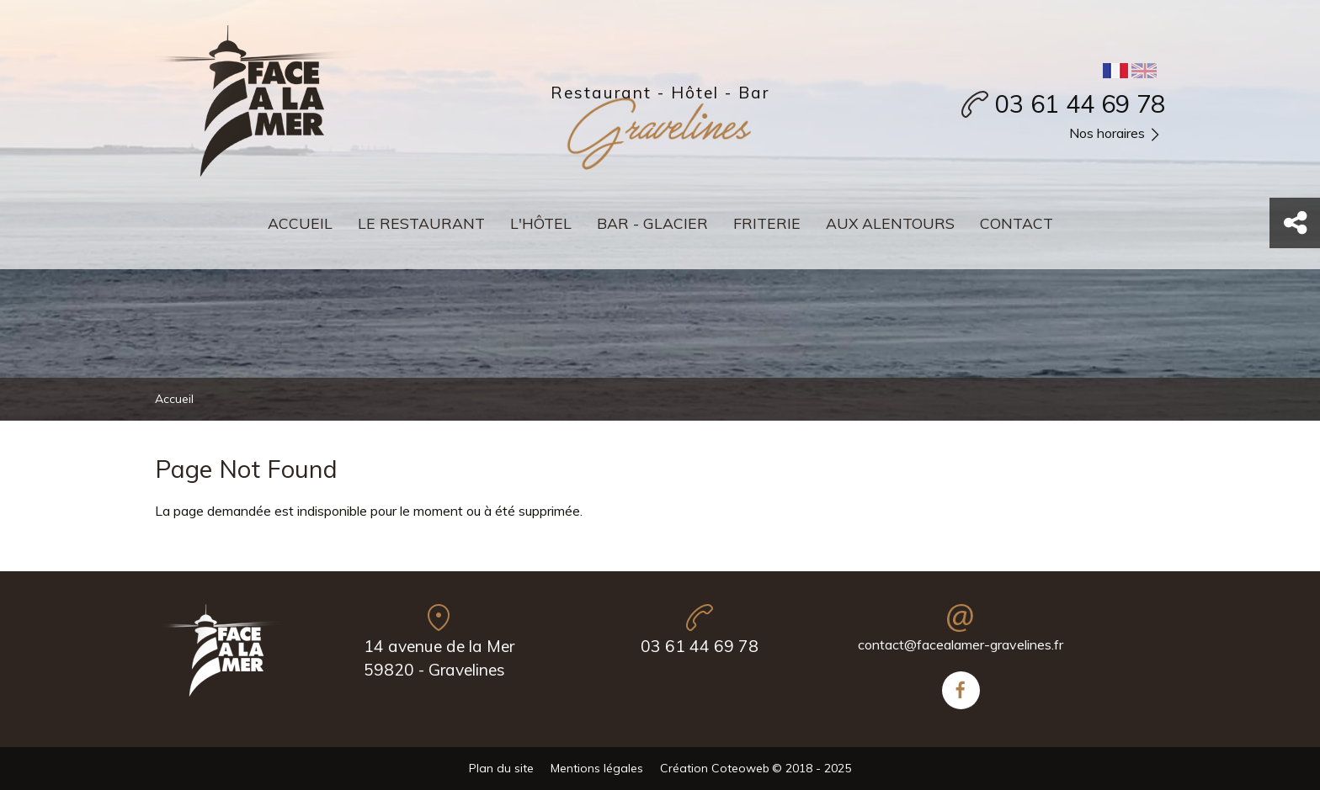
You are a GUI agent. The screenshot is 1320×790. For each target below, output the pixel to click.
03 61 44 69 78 (1080, 103)
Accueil (300, 223)
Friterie (767, 223)
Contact (1016, 223)
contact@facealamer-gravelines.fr (960, 644)
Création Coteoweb (714, 768)
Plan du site (501, 768)
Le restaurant (421, 223)
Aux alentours (890, 223)
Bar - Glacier (652, 223)
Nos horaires (1117, 135)
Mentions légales (597, 768)
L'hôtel (541, 223)
